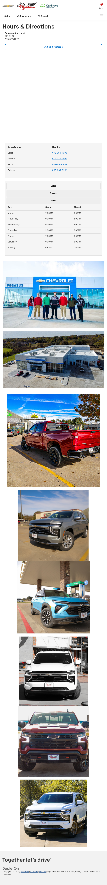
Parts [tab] (53, 201)
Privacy (42, 872)
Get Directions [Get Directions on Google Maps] (53, 47)
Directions (24, 16)
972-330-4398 (59, 153)
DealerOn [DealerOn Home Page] (25, 872)
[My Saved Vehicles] (102, 6)
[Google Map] (53, 95)
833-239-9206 (59, 170)
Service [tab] (53, 193)
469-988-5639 (59, 164)
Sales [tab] (53, 186)
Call (7, 16)
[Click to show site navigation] (102, 16)
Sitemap (34, 872)
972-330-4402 (59, 159)
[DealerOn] (10, 868)
